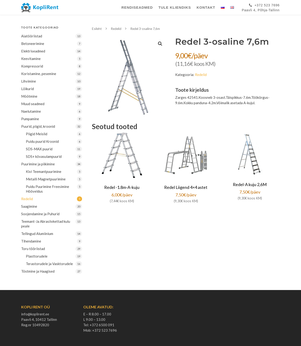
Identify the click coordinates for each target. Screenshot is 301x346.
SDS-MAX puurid (39, 149)
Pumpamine (30, 119)
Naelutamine (31, 111)
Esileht (97, 29)
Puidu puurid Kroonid (42, 141)
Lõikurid (27, 89)
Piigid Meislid (36, 134)
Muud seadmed (32, 104)
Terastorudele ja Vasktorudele (49, 264)
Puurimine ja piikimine (38, 164)
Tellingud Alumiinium (37, 233)
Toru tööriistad (33, 249)
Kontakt (206, 7)
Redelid (27, 199)
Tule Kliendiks (174, 7)
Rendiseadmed (137, 7)
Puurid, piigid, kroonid (38, 126)
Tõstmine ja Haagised (38, 271)
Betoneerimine (32, 43)
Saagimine (29, 206)
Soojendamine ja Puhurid (40, 214)
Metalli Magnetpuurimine (46, 179)
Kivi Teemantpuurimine (43, 171)
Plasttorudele (37, 256)
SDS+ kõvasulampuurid (44, 156)
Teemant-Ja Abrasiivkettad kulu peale (45, 223)
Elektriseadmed (33, 51)
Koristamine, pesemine (38, 74)
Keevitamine (31, 58)
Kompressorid (32, 66)
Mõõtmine (29, 96)
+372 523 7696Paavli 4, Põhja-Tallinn (261, 7)
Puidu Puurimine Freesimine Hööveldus (47, 188)
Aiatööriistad (31, 36)
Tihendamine (31, 241)
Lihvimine (28, 81)
